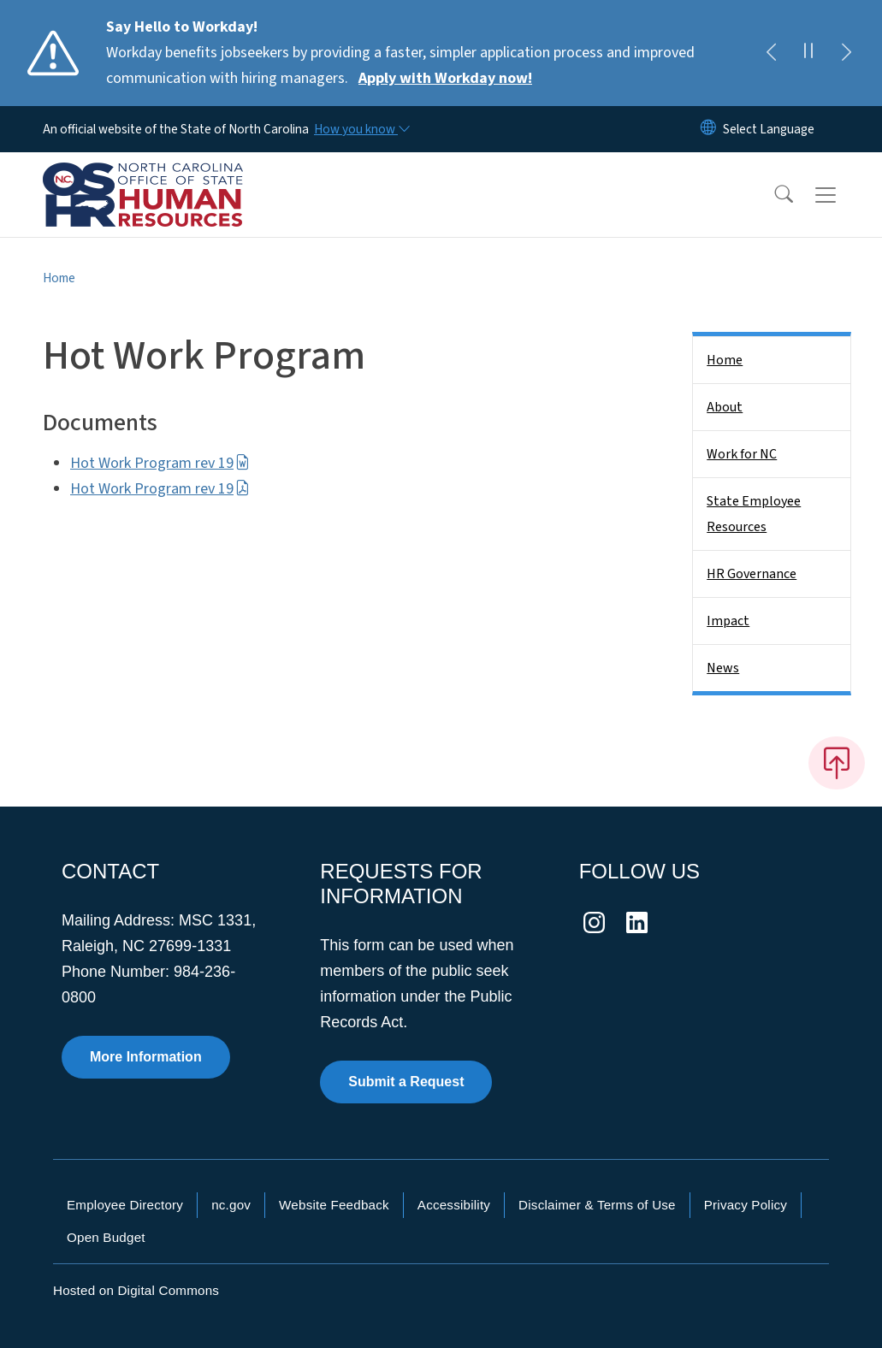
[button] (772, 195)
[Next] (846, 53)
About (725, 407)
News (723, 668)
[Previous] (771, 53)
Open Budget (106, 1237)
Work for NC (742, 454)
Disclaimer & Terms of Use (597, 1204)
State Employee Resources (754, 514)
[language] (768, 129)
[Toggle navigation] (842, 195)
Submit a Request (406, 1081)
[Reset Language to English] (708, 129)
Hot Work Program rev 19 (160, 463)
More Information (146, 1056)
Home (59, 278)
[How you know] (361, 129)
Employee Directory (125, 1204)
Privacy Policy (745, 1204)
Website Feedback (334, 1204)
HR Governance (751, 574)
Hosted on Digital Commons (136, 1290)
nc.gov (231, 1204)
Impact (728, 621)
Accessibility (453, 1204)
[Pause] (808, 53)
